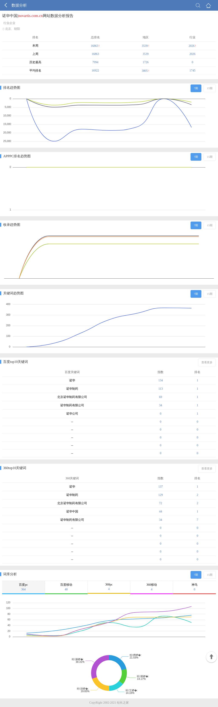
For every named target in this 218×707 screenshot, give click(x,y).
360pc (109, 587)
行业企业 (9, 23)
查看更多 (206, 362)
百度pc (23, 587)
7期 (196, 88)
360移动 (151, 587)
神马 (194, 587)
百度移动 (66, 587)
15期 (209, 88)
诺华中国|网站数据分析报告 (37, 16)
